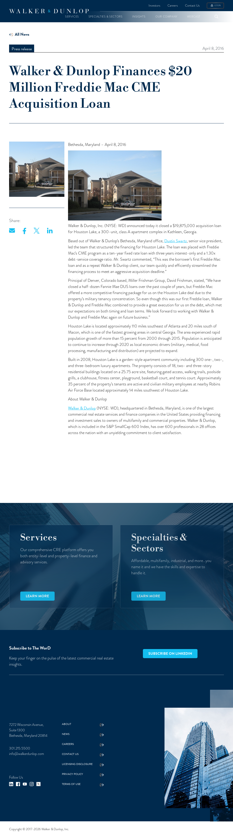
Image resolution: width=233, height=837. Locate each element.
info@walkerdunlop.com (26, 753)
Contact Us (192, 5)
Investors (154, 5)
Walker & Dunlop (82, 408)
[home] (49, 11)
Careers (172, 5)
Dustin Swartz (175, 241)
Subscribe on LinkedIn (170, 653)
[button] (72, 16)
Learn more (37, 596)
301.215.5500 (19, 748)
